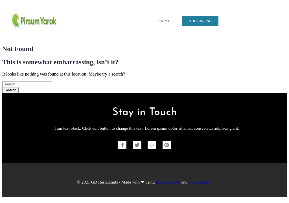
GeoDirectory (200, 182)
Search (10, 90)
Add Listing (200, 21)
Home (164, 21)
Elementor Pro (168, 182)
